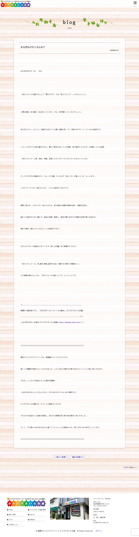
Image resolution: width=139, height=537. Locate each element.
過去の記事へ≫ (78, 457)
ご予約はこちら (13, 524)
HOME (11, 510)
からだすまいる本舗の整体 (38, 510)
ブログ (125, 467)
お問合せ (32, 519)
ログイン (99, 531)
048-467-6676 (101, 506)
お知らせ (32, 514)
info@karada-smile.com (101, 522)
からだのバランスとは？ (33, 47)
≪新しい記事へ (61, 457)
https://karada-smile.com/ (70, 322)
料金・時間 (12, 514)
